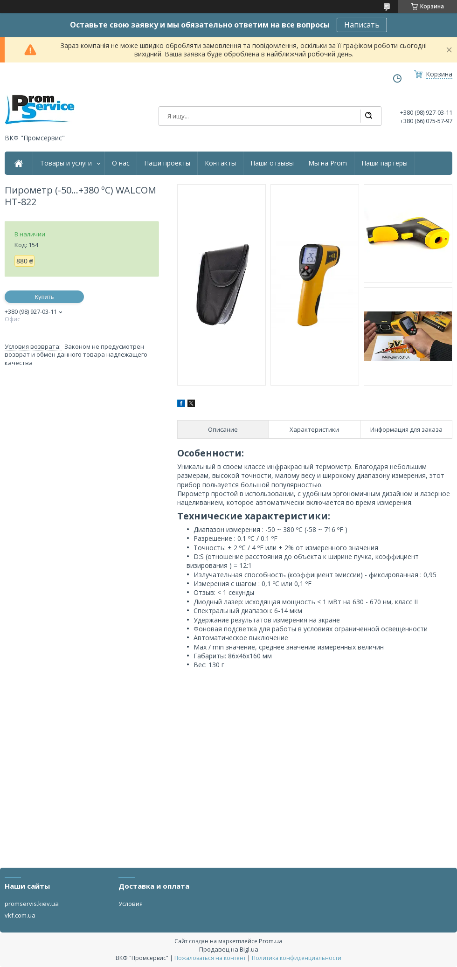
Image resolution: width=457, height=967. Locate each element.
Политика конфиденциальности (296, 958)
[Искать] (368, 116)
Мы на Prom (327, 163)
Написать (362, 25)
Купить (44, 296)
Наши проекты (167, 163)
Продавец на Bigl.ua (228, 949)
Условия (130, 903)
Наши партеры (384, 163)
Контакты (220, 163)
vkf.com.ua (20, 915)
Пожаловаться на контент (210, 958)
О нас (121, 163)
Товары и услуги (66, 163)
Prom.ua (271, 941)
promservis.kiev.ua (32, 903)
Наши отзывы (272, 163)
